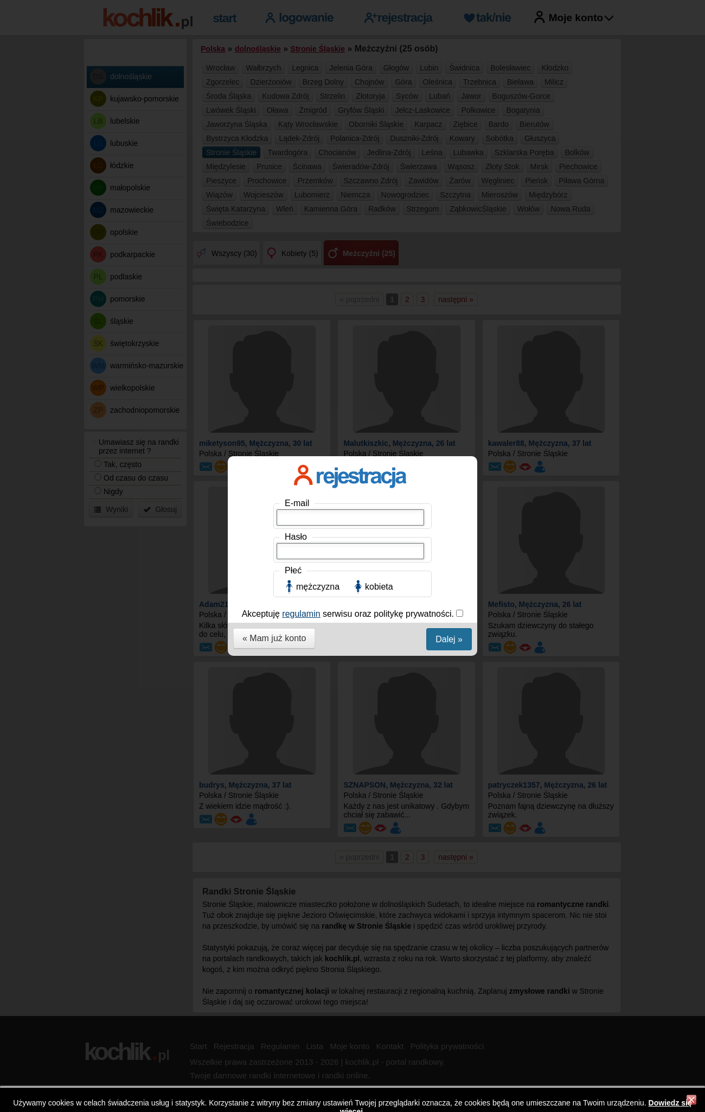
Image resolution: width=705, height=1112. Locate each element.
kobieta (379, 244)
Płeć (293, 228)
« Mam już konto (274, 296)
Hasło (296, 194)
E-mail (297, 160)
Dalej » (449, 297)
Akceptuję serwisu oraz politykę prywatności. (349, 271)
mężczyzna (317, 244)
